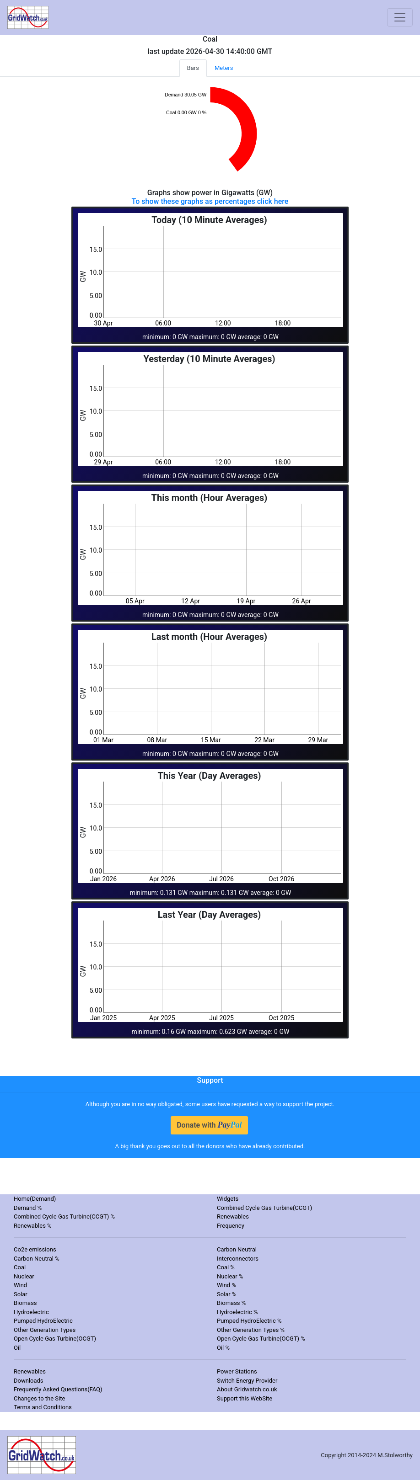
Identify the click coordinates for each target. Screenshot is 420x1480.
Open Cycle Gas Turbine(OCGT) (55, 1338)
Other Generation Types (44, 1329)
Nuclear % (230, 1276)
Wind (20, 1285)
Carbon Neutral (237, 1249)
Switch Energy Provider (247, 1380)
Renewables (233, 1216)
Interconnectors (237, 1258)
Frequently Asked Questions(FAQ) (58, 1389)
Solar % (227, 1294)
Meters (224, 67)
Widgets (227, 1198)
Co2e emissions (35, 1249)
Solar (20, 1294)
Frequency (230, 1225)
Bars (193, 67)
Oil (17, 1347)
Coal (20, 1267)
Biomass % (231, 1302)
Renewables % (33, 1225)
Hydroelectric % (237, 1312)
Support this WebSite (244, 1398)
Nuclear (24, 1276)
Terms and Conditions (43, 1407)
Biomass (25, 1302)
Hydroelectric (31, 1312)
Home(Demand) (35, 1198)
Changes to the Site (39, 1398)
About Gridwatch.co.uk (247, 1389)
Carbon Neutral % (36, 1258)
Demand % (28, 1207)
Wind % (226, 1285)
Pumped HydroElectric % (249, 1320)
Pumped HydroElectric (43, 1320)
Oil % (223, 1347)
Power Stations (237, 1371)
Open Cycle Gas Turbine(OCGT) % (261, 1338)
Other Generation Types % (251, 1329)
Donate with (209, 1124)
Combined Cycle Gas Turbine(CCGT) (264, 1207)
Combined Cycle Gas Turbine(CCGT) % (64, 1216)
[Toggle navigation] (400, 17)
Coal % (226, 1267)
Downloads (28, 1380)
